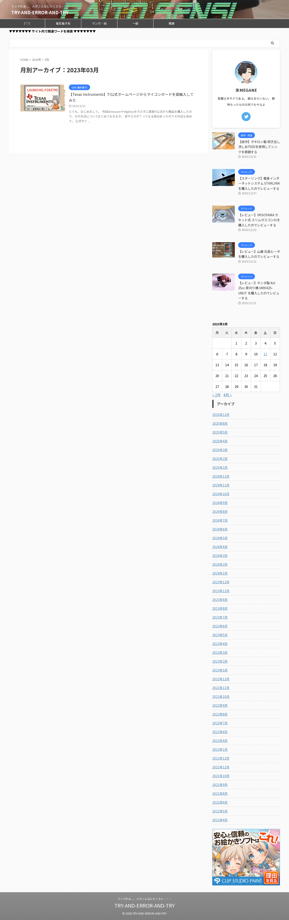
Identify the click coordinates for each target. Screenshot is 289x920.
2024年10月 (220, 494)
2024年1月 (220, 573)
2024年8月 (220, 511)
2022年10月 (220, 696)
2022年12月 (220, 679)
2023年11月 (220, 591)
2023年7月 (220, 617)
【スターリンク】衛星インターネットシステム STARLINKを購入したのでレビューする (259, 183)
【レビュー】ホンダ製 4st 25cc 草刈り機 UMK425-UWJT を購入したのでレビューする (258, 290)
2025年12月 (220, 414)
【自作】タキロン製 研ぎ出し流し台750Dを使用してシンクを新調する (259, 146)
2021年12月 (220, 758)
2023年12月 (220, 582)
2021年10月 (220, 776)
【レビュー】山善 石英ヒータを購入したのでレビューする (259, 254)
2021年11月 (220, 767)
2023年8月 (220, 608)
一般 (135, 23)
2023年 (36, 59)
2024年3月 (220, 555)
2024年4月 (220, 546)
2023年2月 (220, 661)
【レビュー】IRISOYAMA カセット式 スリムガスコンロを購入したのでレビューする (259, 219)
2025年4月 (220, 441)
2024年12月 (220, 476)
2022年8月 (220, 714)
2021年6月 (220, 802)
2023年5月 (220, 635)
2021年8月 (220, 793)
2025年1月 (220, 467)
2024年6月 (220, 529)
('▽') (27, 23)
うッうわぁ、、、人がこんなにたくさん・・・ (144, 899)
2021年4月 (220, 820)
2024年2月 (220, 564)
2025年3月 (220, 450)
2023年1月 (220, 670)
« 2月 (216, 394)
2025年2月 (220, 458)
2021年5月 (220, 811)
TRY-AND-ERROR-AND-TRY (39, 12)
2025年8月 (220, 423)
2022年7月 (220, 723)
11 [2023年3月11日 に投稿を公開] (265, 354)
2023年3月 (220, 652)
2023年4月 (220, 643)
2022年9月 (220, 705)
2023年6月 (220, 626)
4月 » (227, 394)
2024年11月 (220, 485)
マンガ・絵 (99, 23)
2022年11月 (220, 687)
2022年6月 (220, 732)
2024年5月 (220, 538)
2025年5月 (220, 432)
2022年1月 (220, 749)
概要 (172, 23)
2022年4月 (220, 740)
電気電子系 (63, 23)
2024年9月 (220, 502)
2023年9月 (220, 599)
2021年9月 (220, 784)
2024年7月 (220, 520)
